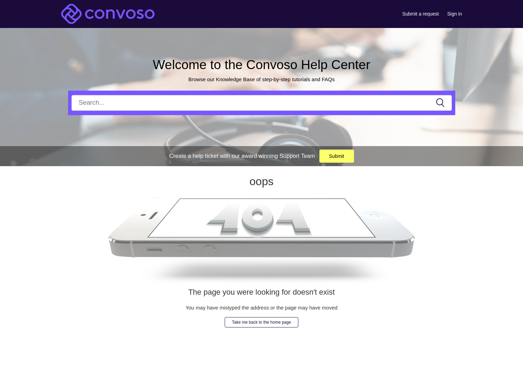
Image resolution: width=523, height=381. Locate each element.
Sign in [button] (454, 14)
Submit (336, 156)
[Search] (262, 103)
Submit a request (420, 14)
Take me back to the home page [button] (261, 322)
